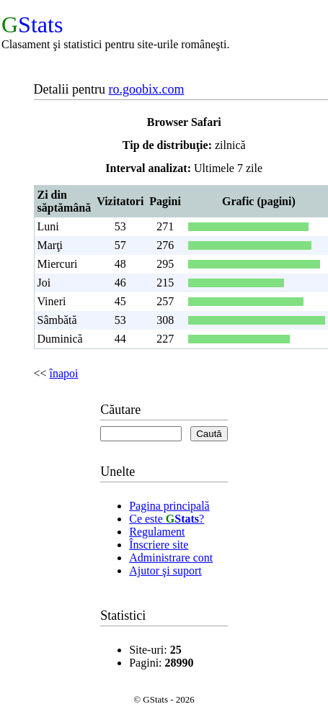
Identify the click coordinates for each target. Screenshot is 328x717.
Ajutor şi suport (165, 570)
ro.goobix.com (146, 89)
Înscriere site (158, 544)
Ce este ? (166, 519)
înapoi (64, 373)
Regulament (157, 532)
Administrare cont (171, 557)
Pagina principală (169, 506)
